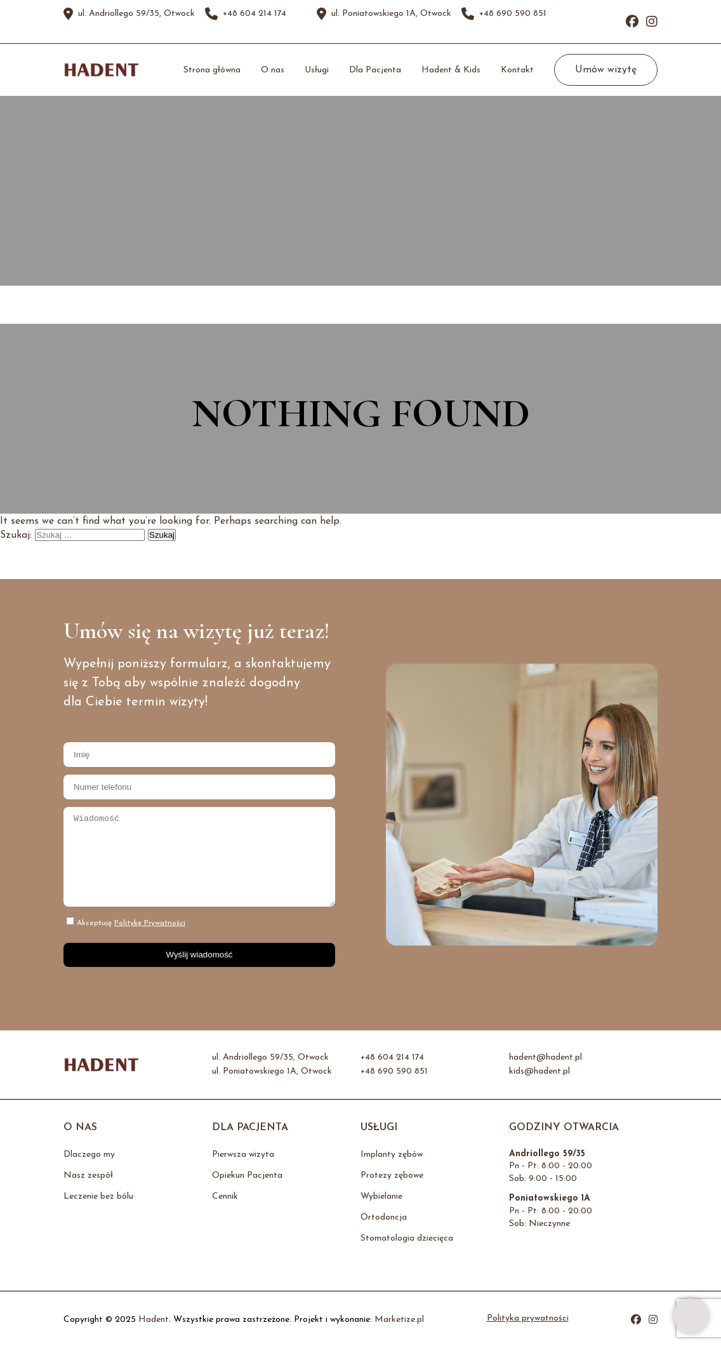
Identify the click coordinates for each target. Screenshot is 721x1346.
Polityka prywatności (528, 1318)
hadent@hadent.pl (545, 1057)
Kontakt (517, 70)
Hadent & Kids (450, 70)
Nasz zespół (88, 1175)
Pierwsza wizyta (243, 1154)
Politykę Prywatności (149, 923)
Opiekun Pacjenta (247, 1175)
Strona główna (212, 70)
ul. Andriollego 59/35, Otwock (136, 14)
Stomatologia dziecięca (406, 1238)
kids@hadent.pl (539, 1071)
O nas (272, 70)
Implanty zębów (391, 1154)
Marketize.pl (399, 1319)
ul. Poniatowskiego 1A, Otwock (391, 14)
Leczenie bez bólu (98, 1196)
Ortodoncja (383, 1217)
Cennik (225, 1196)
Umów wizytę (606, 70)
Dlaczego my (89, 1154)
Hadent (153, 1319)
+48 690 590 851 (512, 14)
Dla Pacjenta (375, 70)
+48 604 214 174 (254, 14)
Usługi (317, 70)
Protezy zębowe (391, 1175)
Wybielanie (381, 1196)
